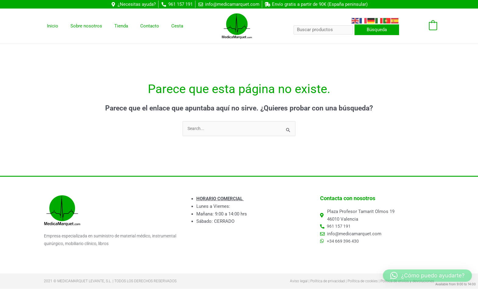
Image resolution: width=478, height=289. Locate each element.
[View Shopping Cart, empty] (421, 26)
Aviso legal (299, 281)
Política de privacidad (327, 281)
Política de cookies (363, 281)
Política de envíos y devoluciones (407, 281)
